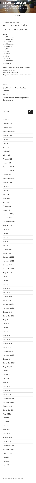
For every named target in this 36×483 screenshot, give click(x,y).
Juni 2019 (6, 422)
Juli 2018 (6, 457)
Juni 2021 (6, 328)
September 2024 (9, 178)
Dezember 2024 (8, 167)
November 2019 (8, 402)
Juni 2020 (6, 375)
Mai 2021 (6, 331)
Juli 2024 (6, 186)
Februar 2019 (7, 437)
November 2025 (8, 124)
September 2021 (8, 316)
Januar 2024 (7, 210)
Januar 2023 (7, 253)
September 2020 (9, 363)
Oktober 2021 (7, 312)
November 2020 (8, 355)
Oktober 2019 (7, 406)
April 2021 (6, 335)
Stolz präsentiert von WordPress (13, 478)
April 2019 (6, 430)
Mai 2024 (6, 194)
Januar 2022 (7, 300)
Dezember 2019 (8, 398)
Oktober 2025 (7, 128)
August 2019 (7, 414)
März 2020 (6, 386)
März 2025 (6, 155)
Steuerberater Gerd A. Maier (14, 4)
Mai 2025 (6, 147)
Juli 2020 (6, 371)
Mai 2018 (6, 465)
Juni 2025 (6, 143)
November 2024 (8, 171)
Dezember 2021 (8, 304)
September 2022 (8, 269)
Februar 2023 (7, 249)
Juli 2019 (6, 418)
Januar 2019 (7, 441)
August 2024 (7, 182)
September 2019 (8, 410)
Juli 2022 (6, 277)
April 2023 (6, 241)
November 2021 (8, 308)
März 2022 (6, 292)
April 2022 (6, 288)
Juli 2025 (6, 139)
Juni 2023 (6, 233)
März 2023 (6, 245)
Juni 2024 (6, 190)
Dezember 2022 (8, 257)
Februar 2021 (7, 343)
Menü (18, 15)
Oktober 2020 (7, 359)
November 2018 (8, 449)
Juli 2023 (6, 230)
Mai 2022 (6, 284)
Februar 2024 (7, 206)
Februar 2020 (7, 390)
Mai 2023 (6, 237)
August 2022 (7, 273)
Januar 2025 (7, 163)
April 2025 (6, 151)
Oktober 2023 (7, 218)
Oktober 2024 (7, 175)
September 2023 (9, 222)
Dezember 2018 (8, 445)
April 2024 (6, 198)
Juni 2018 (6, 461)
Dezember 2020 (8, 351)
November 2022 (8, 261)
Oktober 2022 (7, 265)
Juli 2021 (6, 324)
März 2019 (6, 433)
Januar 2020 (7, 394)
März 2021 (6, 339)
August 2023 (7, 226)
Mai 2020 (6, 379)
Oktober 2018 (7, 453)
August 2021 (7, 320)
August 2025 (7, 135)
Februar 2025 (7, 159)
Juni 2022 (6, 281)
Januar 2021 (7, 347)
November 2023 (8, 214)
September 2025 (9, 131)
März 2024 (6, 202)
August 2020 (7, 367)
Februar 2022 (7, 296)
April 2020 (6, 383)
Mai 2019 (6, 426)
